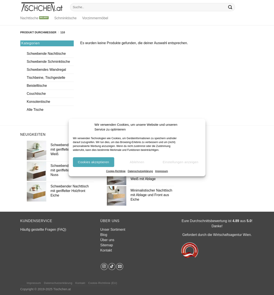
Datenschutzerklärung (140, 170)
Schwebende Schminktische (48, 61)
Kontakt (106, 250)
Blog (103, 235)
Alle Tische (35, 109)
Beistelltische (37, 85)
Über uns (107, 240)
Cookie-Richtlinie (115, 170)
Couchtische (36, 93)
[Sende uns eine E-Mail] (119, 266)
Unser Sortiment (112, 229)
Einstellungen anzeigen (180, 162)
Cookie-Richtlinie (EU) (102, 283)
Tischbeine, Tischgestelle (46, 77)
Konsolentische (38, 101)
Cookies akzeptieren (93, 162)
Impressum (161, 170)
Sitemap (106, 245)
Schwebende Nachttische (46, 53)
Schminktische (65, 18)
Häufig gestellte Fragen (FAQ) (43, 229)
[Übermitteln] (230, 7)
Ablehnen (137, 162)
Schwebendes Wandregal (46, 69)
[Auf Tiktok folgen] (111, 266)
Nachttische (29, 18)
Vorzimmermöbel (95, 18)
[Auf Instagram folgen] (104, 266)
